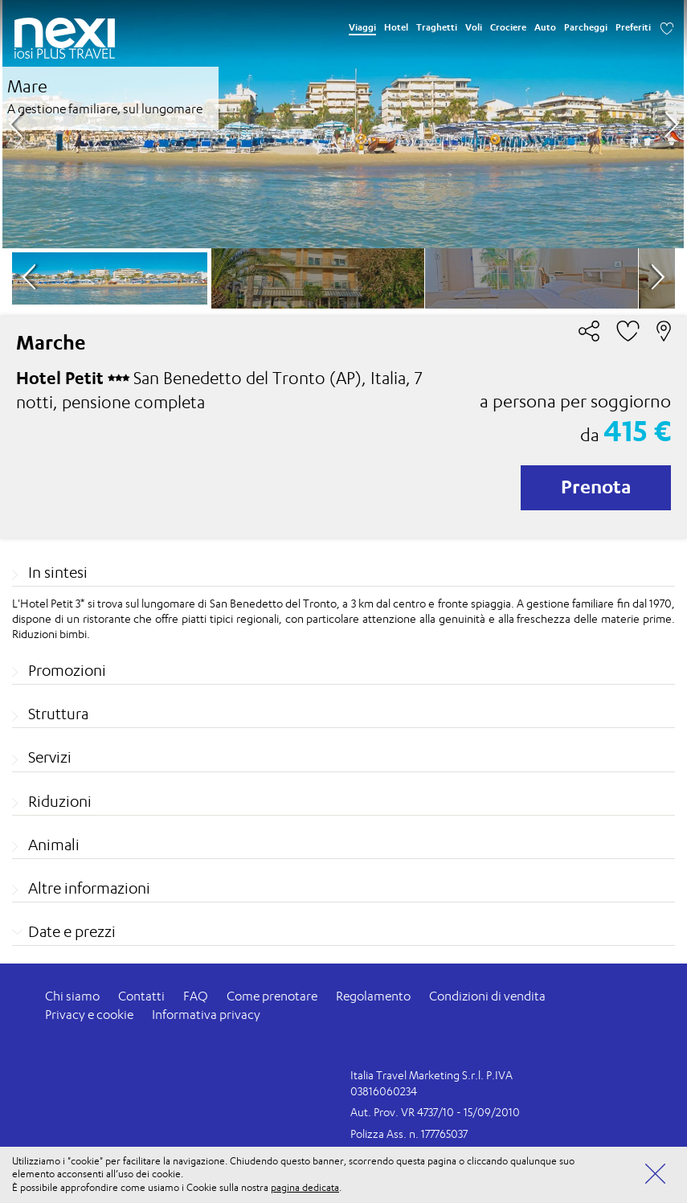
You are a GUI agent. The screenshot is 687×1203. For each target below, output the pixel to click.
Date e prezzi (72, 931)
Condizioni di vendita (487, 996)
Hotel (396, 27)
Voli (473, 27)
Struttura (58, 713)
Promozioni (67, 670)
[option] (343, 124)
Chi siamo (72, 996)
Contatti (141, 996)
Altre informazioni (89, 888)
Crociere (508, 27)
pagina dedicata (305, 1187)
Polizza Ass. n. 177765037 (409, 1133)
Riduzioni (60, 801)
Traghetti (436, 27)
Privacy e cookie (89, 1014)
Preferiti (633, 27)
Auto (545, 27)
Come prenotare (272, 996)
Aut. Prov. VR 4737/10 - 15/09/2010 (435, 1112)
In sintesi (58, 572)
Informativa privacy (206, 1014)
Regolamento (373, 996)
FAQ (195, 996)
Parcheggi (585, 27)
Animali (54, 844)
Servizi (50, 757)
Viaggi (362, 27)
